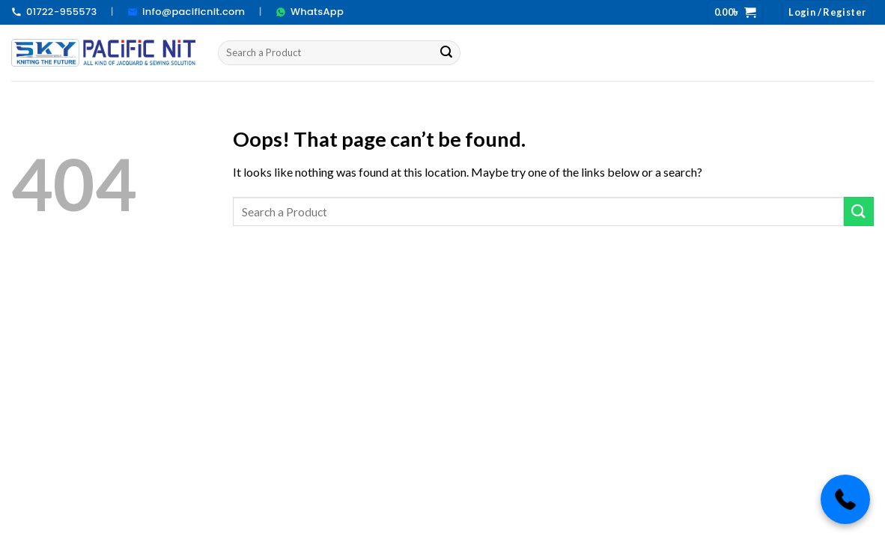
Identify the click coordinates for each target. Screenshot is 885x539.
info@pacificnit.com (186, 11)
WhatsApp (310, 11)
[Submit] (447, 52)
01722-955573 (54, 11)
